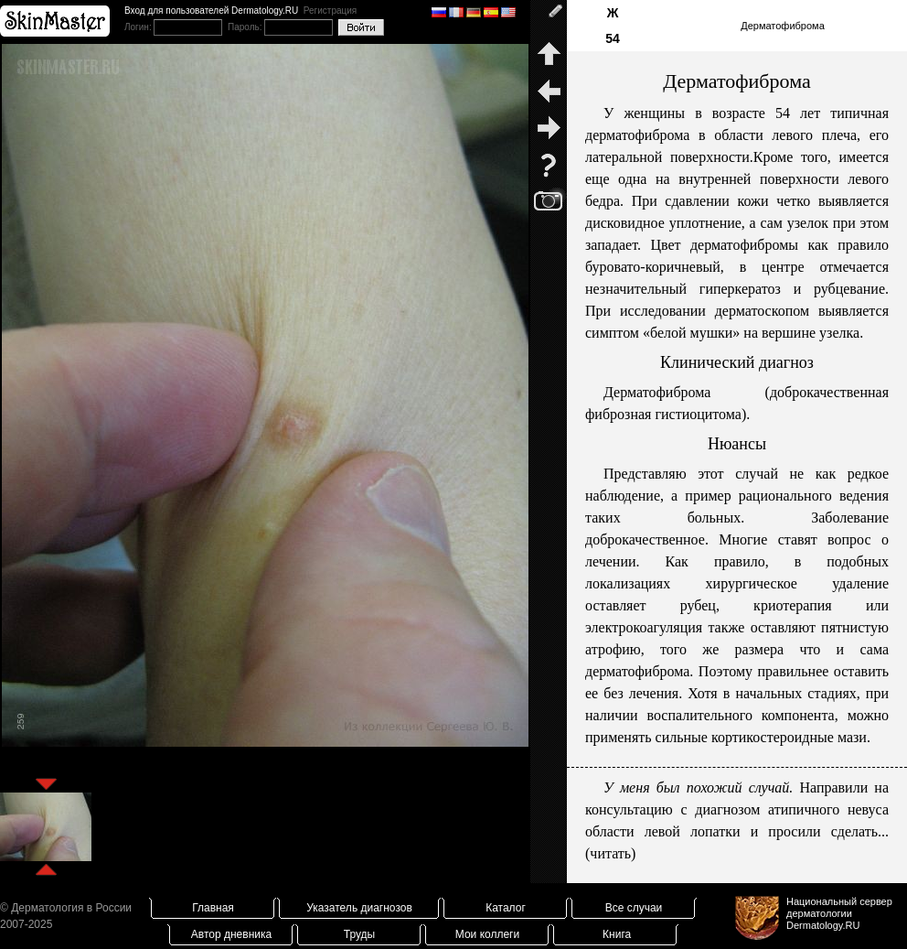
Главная (213, 907)
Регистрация (330, 10)
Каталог (506, 907)
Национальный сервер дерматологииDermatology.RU (839, 913)
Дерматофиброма (783, 25)
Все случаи (634, 907)
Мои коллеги (487, 934)
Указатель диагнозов (359, 907)
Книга (617, 934)
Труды (359, 934)
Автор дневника (231, 934)
